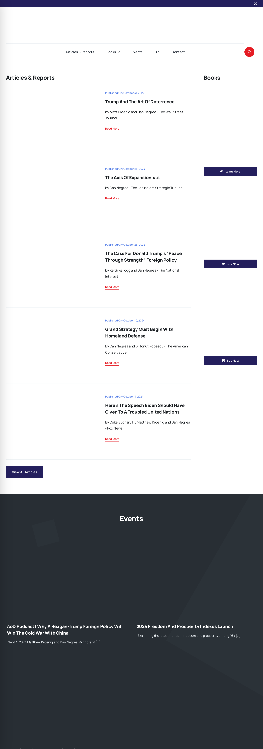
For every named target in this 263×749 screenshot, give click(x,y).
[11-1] (50, 91)
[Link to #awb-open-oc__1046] (249, 52)
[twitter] (255, 3)
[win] (230, 89)
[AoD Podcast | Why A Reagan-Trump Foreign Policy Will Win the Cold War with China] (67, 538)
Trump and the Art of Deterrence (139, 102)
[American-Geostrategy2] (132, 14)
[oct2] (50, 394)
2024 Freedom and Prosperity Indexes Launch (185, 626)
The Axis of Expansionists (132, 178)
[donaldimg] (50, 242)
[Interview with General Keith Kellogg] (67, 662)
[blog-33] (50, 318)
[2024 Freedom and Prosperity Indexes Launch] (196, 538)
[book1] (230, 181)
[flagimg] (50, 167)
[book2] (230, 278)
